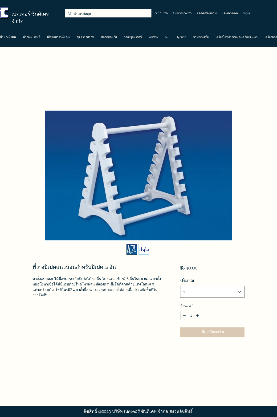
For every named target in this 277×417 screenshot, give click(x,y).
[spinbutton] (191, 315)
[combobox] (212, 292)
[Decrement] (184, 315)
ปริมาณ (187, 280)
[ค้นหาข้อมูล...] (108, 14)
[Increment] (198, 315)
